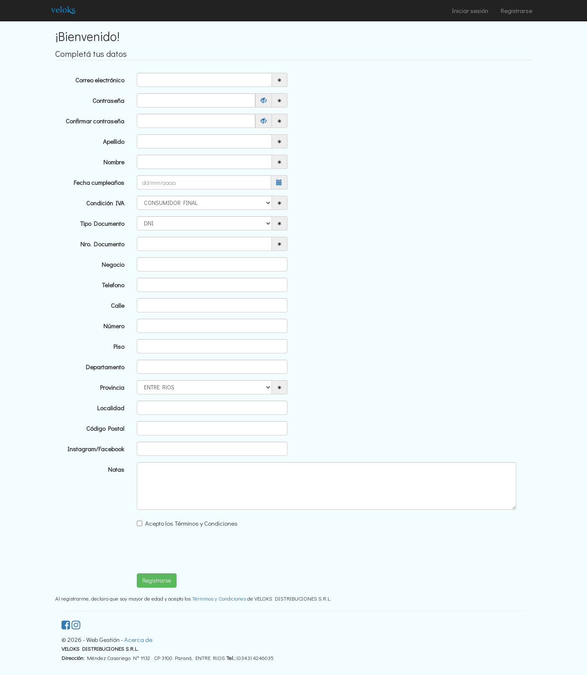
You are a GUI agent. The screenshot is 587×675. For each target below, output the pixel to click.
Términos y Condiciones (219, 598)
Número (113, 326)
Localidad (110, 408)
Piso (118, 346)
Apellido (113, 141)
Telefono (113, 285)
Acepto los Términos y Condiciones (191, 523)
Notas (116, 469)
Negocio (113, 264)
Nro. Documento (102, 244)
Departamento (105, 367)
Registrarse (516, 10)
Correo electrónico (99, 80)
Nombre (113, 162)
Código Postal (105, 428)
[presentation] (200, 550)
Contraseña (108, 100)
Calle (117, 305)
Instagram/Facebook (95, 449)
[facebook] (67, 626)
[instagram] (76, 626)
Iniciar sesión (470, 10)
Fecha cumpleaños (99, 182)
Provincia (112, 387)
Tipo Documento (102, 223)
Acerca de (138, 639)
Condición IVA (105, 203)
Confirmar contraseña (95, 121)
